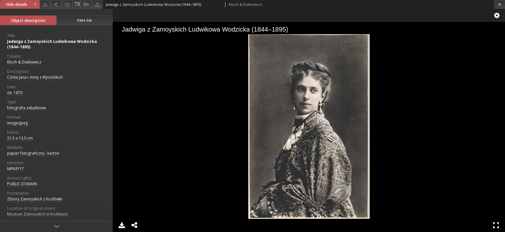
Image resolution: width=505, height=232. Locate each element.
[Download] (45, 4)
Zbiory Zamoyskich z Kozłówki (34, 199)
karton (53, 153)
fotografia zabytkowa (26, 108)
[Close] (499, 4)
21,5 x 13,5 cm (20, 138)
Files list (84, 20)
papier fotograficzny (25, 153)
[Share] (56, 4)
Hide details (22, 4)
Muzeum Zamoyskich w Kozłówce (37, 214)
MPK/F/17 (15, 168)
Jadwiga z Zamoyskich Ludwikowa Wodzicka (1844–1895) (52, 44)
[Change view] (77, 4)
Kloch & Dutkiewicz (24, 62)
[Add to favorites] (67, 4)
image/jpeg (17, 123)
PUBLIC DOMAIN (22, 184)
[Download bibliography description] (86, 4)
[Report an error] (97, 4)
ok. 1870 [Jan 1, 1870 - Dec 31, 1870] (15, 92)
